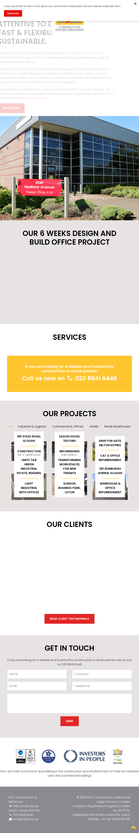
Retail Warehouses (117, 426)
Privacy (112, 802)
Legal (100, 802)
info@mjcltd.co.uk (23, 819)
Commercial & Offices (67, 426)
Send (69, 721)
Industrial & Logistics (32, 426)
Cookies (124, 802)
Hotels (94, 426)
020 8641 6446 (91, 378)
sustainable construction (82, 53)
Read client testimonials (69, 619)
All (10, 426)
